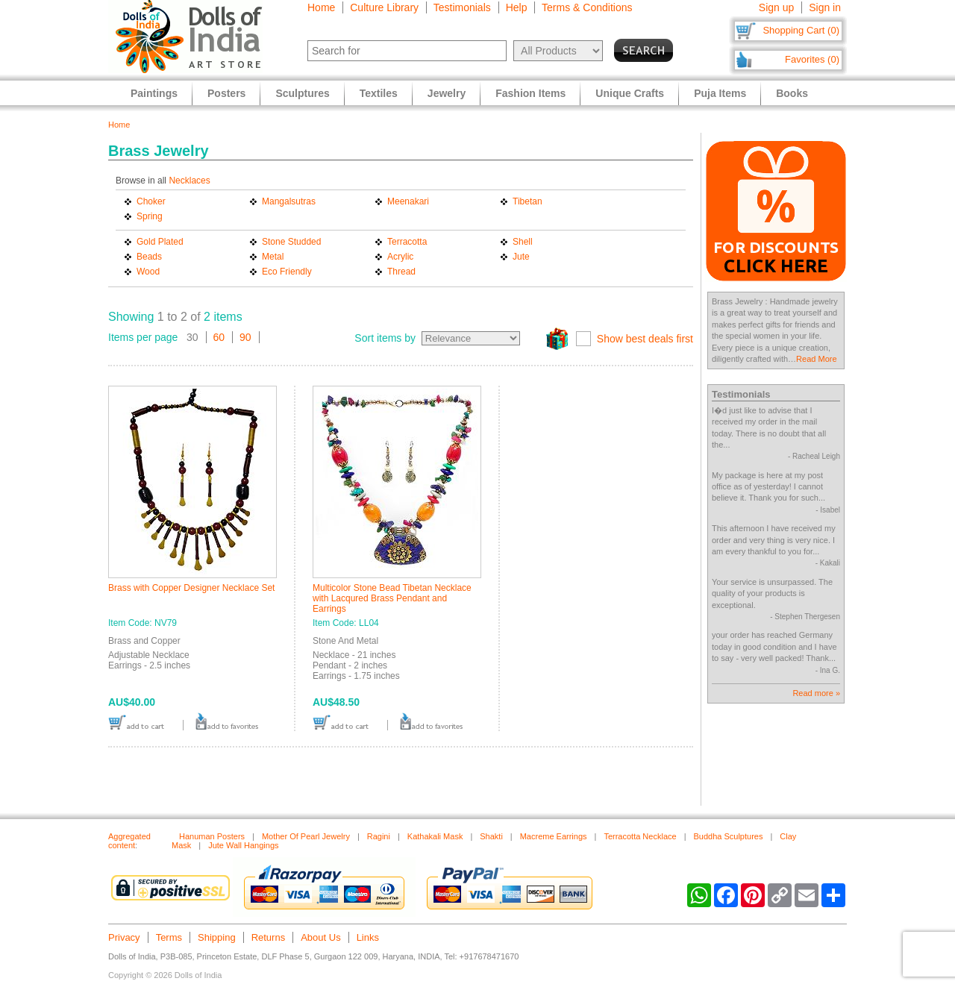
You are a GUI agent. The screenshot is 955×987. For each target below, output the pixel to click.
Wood (148, 271)
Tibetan (527, 201)
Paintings (154, 93)
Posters (226, 93)
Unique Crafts (629, 93)
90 (245, 337)
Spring (150, 216)
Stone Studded (291, 241)
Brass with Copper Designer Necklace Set (191, 588)
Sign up (776, 7)
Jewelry (447, 93)
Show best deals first (645, 339)
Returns (268, 937)
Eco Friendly (287, 271)
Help (516, 7)
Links (368, 937)
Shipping (217, 937)
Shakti (491, 836)
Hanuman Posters (212, 836)
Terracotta (407, 241)
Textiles (379, 93)
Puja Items (720, 93)
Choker (151, 201)
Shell (523, 241)
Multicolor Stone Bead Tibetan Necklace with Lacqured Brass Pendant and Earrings (392, 598)
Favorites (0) (812, 59)
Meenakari (408, 201)
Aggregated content (129, 841)
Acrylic (400, 256)
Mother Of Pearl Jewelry (306, 836)
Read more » (816, 693)
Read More (816, 358)
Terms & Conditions (587, 7)
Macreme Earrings (553, 836)
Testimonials (462, 7)
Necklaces (189, 180)
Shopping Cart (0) (801, 30)
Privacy (124, 937)
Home (321, 7)
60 (219, 337)
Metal (273, 256)
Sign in (825, 7)
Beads (149, 256)
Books (792, 93)
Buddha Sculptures (728, 836)
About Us (320, 937)
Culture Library (384, 7)
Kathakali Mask (435, 836)
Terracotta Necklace (640, 836)
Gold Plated (160, 241)
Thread (401, 271)
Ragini (378, 836)
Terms (169, 937)
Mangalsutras (289, 201)
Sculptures (302, 93)
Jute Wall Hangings (243, 845)
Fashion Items (530, 93)
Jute (521, 256)
